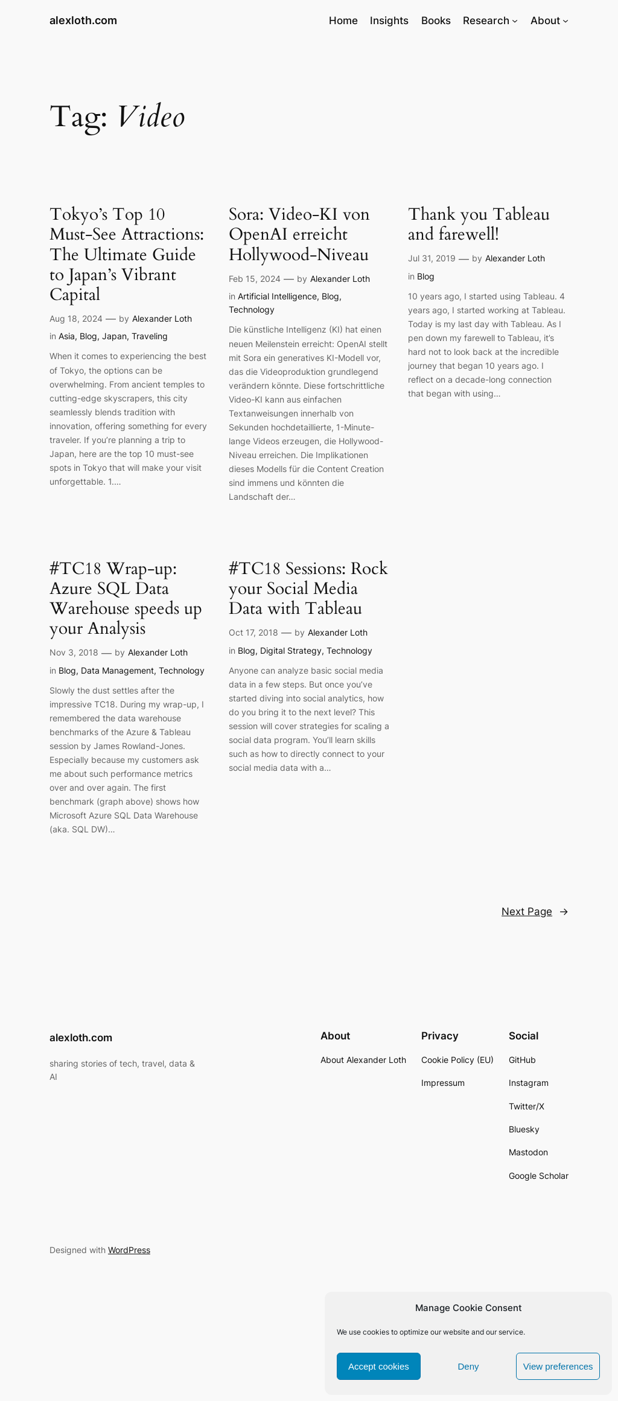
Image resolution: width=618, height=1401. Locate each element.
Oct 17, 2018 (253, 632)
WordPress (129, 1250)
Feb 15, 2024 (255, 278)
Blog (88, 336)
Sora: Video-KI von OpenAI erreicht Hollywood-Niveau (299, 234)
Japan (114, 336)
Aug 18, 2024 (76, 318)
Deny (468, 1366)
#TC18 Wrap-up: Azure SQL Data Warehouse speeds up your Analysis (125, 599)
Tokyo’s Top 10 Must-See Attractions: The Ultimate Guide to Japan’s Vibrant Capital (126, 255)
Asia (67, 336)
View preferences (558, 1366)
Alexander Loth (162, 318)
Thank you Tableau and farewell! (479, 224)
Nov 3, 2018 (73, 652)
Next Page (535, 911)
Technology (252, 309)
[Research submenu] (515, 21)
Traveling (150, 336)
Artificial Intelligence (277, 296)
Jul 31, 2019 (432, 258)
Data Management (117, 670)
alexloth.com (83, 20)
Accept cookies (378, 1366)
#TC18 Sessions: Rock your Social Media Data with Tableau (308, 589)
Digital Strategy (291, 650)
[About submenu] (565, 21)
